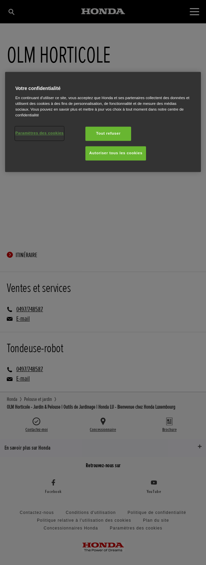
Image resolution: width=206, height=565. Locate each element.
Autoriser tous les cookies (115, 153)
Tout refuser (108, 134)
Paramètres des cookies (39, 133)
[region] (103, 122)
